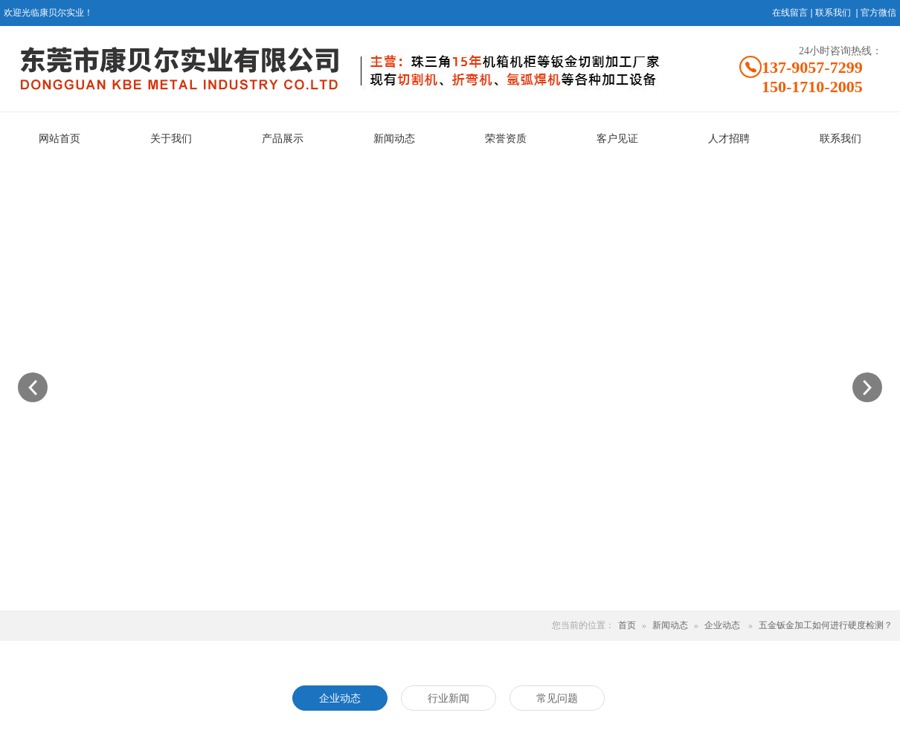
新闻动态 (670, 625)
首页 (627, 625)
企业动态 (722, 625)
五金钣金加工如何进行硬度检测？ (826, 625)
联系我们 (833, 12)
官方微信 (878, 12)
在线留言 (790, 12)
